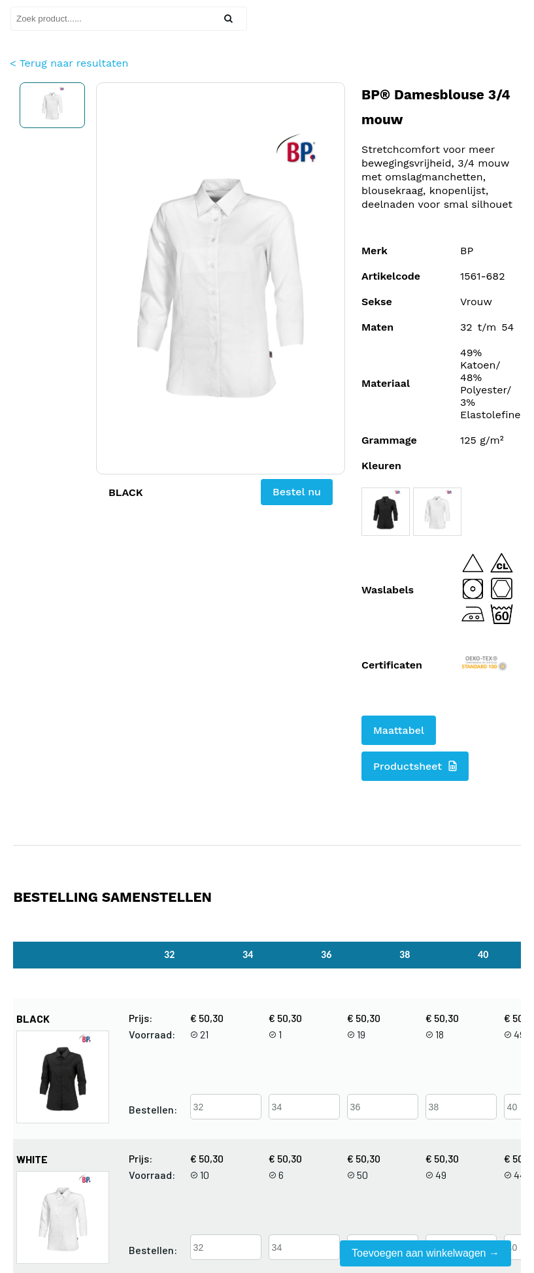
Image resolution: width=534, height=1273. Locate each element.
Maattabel (398, 730)
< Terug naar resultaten (69, 63)
